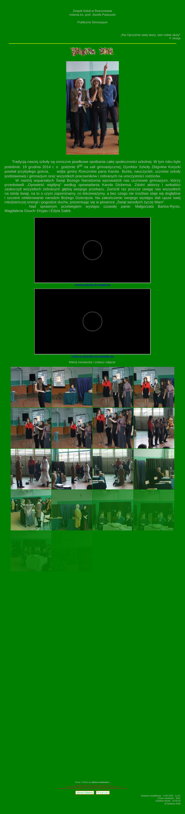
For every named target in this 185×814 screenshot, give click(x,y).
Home (77, 782)
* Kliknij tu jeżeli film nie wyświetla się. (92, 285)
